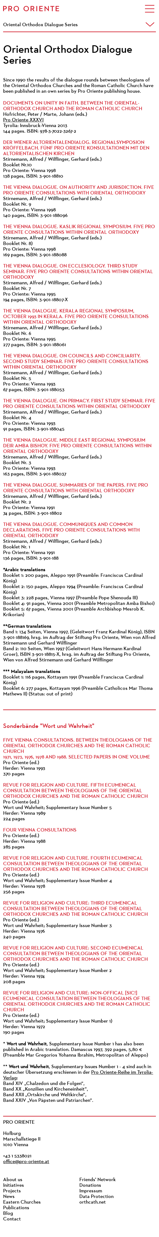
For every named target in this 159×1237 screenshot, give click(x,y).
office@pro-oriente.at (26, 1161)
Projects (12, 1191)
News (9, 1196)
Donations (90, 1185)
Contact (12, 1219)
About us (12, 1179)
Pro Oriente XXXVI (23, 120)
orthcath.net (92, 1202)
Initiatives (13, 1185)
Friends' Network (97, 1179)
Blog (8, 1213)
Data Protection (96, 1196)
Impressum (90, 1191)
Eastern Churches (22, 1202)
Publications (16, 1207)
